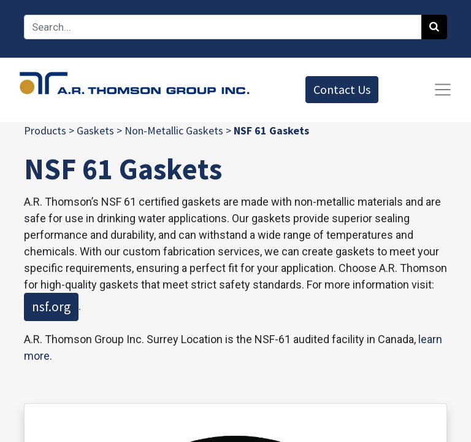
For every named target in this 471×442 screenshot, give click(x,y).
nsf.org (51, 306)
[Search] (434, 27)
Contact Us (341, 89)
